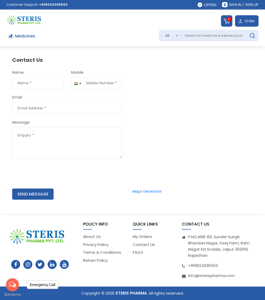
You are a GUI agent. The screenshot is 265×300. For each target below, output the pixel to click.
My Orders (142, 236)
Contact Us (144, 244)
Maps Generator (147, 191)
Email (17, 97)
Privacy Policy (95, 244)
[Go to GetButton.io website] (12, 294)
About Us (92, 236)
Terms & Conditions (102, 252)
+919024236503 (53, 4)
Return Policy (95, 260)
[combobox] (170, 35)
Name (18, 72)
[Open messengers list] (12, 284)
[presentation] (39, 174)
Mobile (77, 72)
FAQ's (138, 252)
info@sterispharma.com (211, 275)
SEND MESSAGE (32, 194)
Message (21, 122)
